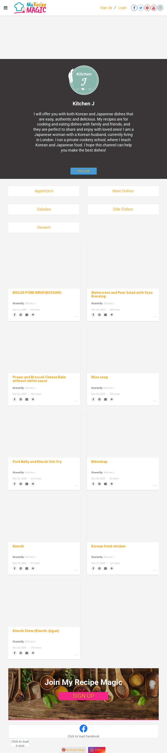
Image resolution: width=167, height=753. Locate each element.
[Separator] (33, 315)
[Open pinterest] (147, 8)
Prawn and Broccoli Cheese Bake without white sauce (39, 379)
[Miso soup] (123, 349)
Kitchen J (30, 303)
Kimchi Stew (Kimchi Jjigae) (36, 631)
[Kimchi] (44, 518)
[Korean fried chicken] (123, 518)
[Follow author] (83, 171)
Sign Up (106, 8)
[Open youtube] (154, 8)
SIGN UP (83, 696)
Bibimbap (99, 462)
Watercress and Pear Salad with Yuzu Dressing (122, 294)
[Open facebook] (134, 8)
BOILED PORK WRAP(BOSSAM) (37, 292)
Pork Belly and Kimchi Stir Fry (37, 462)
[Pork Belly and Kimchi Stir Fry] (44, 434)
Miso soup (99, 377)
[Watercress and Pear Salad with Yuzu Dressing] (123, 265)
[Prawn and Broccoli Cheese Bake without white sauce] (44, 349)
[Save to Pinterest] (20, 315)
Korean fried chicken (108, 546)
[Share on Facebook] (14, 315)
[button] (83, 731)
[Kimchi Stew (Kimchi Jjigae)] (44, 603)
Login (122, 8)
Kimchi (18, 546)
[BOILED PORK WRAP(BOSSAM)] (44, 265)
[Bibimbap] (123, 434)
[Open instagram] (160, 8)
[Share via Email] (27, 315)
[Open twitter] (141, 8)
